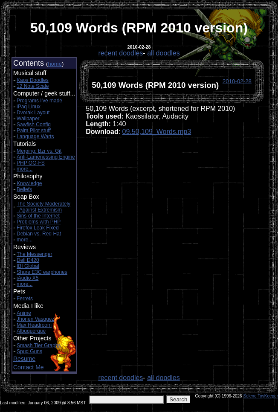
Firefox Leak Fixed (38, 228)
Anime (24, 313)
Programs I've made (39, 101)
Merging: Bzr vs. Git (39, 151)
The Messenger (34, 254)
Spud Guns (29, 351)
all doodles (163, 53)
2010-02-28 (237, 81)
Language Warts (35, 136)
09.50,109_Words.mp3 (156, 131)
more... (24, 169)
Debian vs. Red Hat (39, 234)
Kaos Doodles (33, 80)
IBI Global (28, 266)
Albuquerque (31, 331)
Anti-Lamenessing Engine (46, 157)
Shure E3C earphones (42, 272)
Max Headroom (34, 325)
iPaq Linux (29, 107)
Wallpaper (28, 119)
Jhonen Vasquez (36, 319)
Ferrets (25, 299)
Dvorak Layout (33, 113)
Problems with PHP (39, 222)
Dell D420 (28, 260)
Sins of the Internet (38, 216)
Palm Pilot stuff (34, 130)
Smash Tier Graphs (39, 345)
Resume (24, 358)
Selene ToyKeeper (260, 396)
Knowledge (29, 183)
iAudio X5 (27, 278)
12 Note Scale (33, 86)
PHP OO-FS (31, 163)
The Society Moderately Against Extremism (43, 207)
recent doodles (120, 53)
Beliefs (24, 189)
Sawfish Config (34, 125)
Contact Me (28, 367)
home (55, 64)
